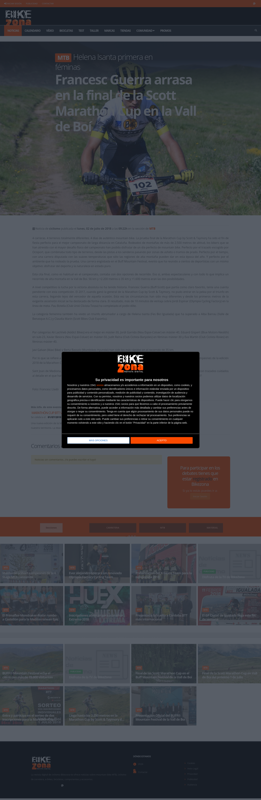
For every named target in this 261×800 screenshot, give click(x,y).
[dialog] (131, 400)
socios (100, 385)
